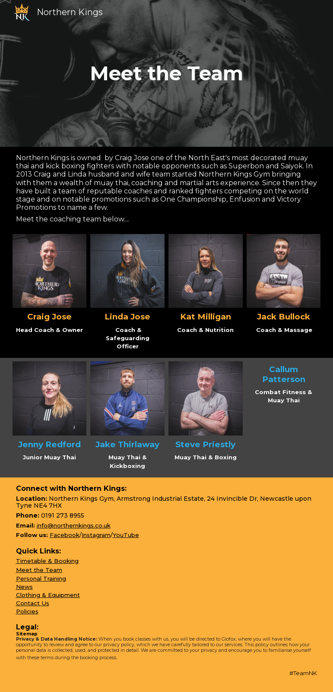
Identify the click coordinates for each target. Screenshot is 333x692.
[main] (166, 73)
